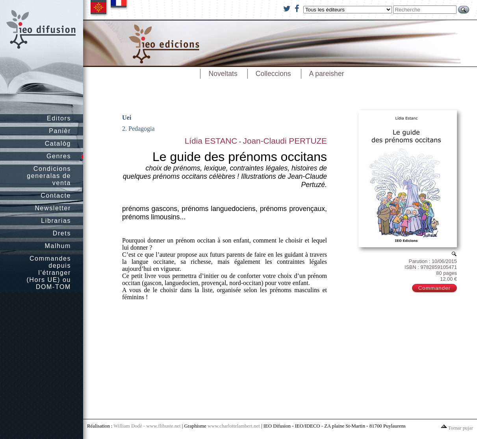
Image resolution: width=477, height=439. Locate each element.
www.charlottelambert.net (234, 426)
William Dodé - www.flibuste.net (146, 426)
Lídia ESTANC (211, 140)
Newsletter (53, 208)
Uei (126, 117)
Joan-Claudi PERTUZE (285, 140)
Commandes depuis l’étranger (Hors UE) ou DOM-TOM (48, 272)
